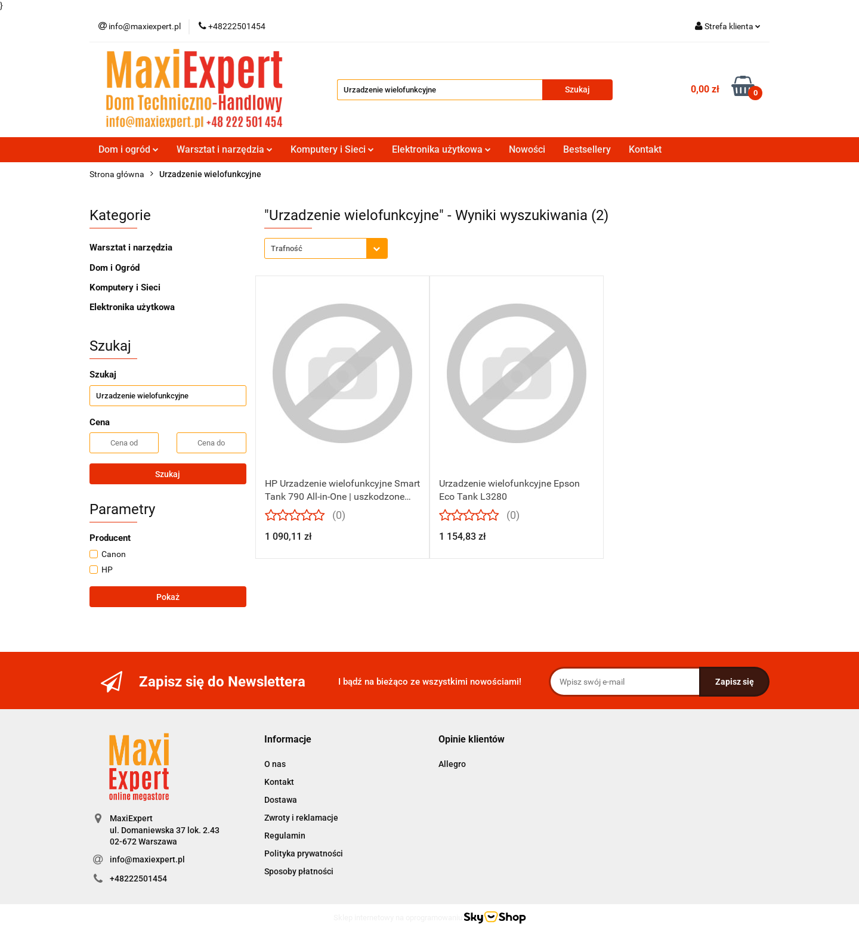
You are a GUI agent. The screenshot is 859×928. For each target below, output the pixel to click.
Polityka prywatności (303, 853)
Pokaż (168, 597)
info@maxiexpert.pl (147, 859)
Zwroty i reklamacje (301, 817)
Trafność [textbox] (286, 248)
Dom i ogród (128, 149)
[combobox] (326, 248)
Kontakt (645, 149)
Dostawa (280, 800)
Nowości (527, 149)
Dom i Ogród (114, 267)
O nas (275, 764)
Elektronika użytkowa (441, 149)
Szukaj (167, 474)
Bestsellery (587, 149)
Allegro (452, 764)
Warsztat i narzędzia (225, 149)
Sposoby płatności (298, 871)
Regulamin (284, 835)
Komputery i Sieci (332, 149)
